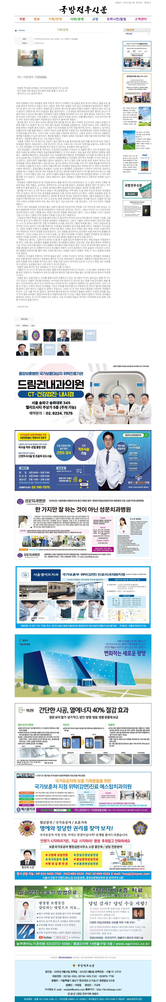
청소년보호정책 (86, 957)
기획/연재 (128, 34)
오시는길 (112, 957)
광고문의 (139, 2)
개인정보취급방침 (65, 957)
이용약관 (53, 957)
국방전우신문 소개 (101, 957)
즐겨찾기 (148, 2)
